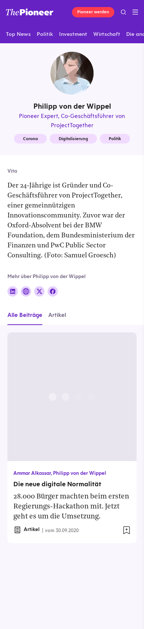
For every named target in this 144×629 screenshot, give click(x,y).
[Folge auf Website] (26, 291)
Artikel (57, 314)
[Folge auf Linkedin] (12, 291)
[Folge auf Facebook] (53, 291)
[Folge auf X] (39, 291)
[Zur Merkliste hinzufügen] (126, 530)
